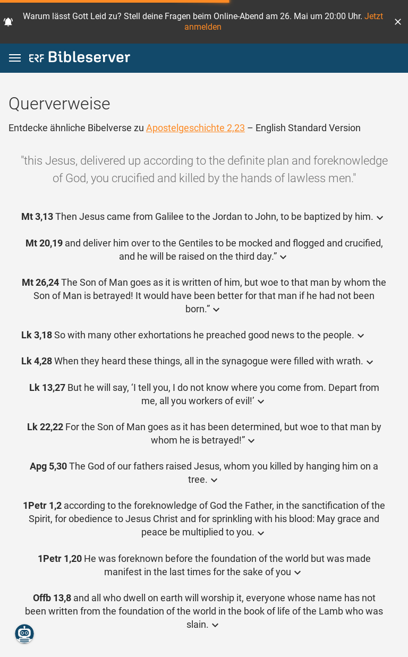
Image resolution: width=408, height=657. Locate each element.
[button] (398, 21)
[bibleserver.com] (79, 58)
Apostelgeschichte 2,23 (195, 127)
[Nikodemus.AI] (24, 633)
